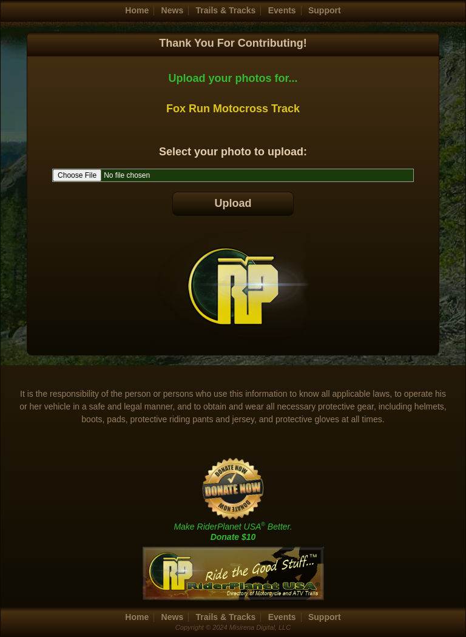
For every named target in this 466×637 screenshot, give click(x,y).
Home (137, 10)
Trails (226, 10)
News (172, 10)
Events (282, 10)
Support (324, 10)
